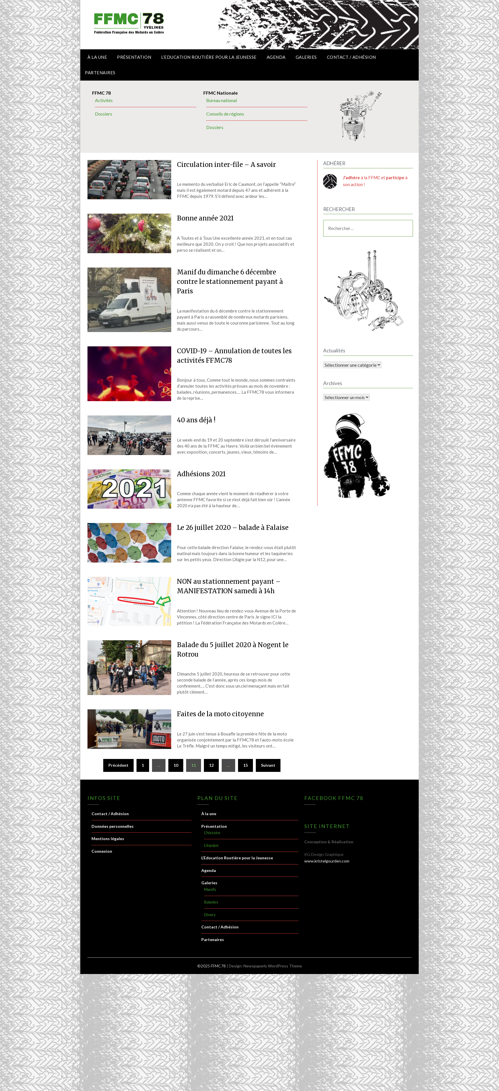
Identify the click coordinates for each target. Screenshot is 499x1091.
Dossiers (103, 113)
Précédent (118, 765)
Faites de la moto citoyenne (220, 714)
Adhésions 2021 (201, 474)
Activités (104, 100)
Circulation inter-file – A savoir (226, 165)
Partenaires (100, 72)
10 (176, 765)
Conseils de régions (225, 113)
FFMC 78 (101, 92)
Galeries (306, 57)
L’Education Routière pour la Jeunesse (209, 57)
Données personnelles (112, 826)
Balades (211, 901)
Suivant (268, 765)
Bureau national (221, 100)
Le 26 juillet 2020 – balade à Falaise (233, 528)
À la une (97, 57)
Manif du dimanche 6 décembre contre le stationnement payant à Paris (230, 281)
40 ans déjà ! (196, 420)
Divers (210, 914)
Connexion (101, 851)
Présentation (134, 57)
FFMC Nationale (220, 92)
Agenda (276, 57)
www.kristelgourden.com (326, 860)
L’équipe (211, 845)
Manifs (210, 889)
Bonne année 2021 (205, 218)
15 (245, 765)
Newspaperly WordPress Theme (272, 965)
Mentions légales (107, 838)
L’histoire (212, 832)
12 (211, 765)
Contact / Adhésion (351, 57)
